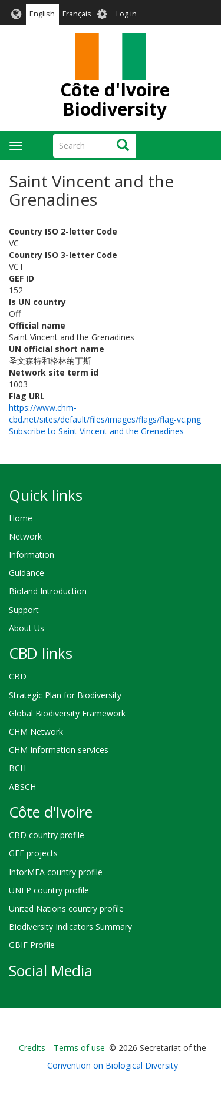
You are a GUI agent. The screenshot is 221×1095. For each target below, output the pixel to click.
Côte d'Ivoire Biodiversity (115, 99)
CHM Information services (58, 749)
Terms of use (79, 1047)
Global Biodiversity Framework (67, 713)
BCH (17, 767)
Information (31, 554)
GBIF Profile (32, 944)
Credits (32, 1047)
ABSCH (22, 786)
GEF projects (33, 853)
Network (25, 536)
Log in (126, 14)
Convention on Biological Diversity (112, 1065)
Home (20, 518)
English (42, 14)
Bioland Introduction (48, 591)
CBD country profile (46, 834)
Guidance (26, 572)
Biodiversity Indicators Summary (70, 926)
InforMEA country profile (56, 872)
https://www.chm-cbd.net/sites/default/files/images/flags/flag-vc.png (105, 413)
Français (76, 14)
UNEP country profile (49, 890)
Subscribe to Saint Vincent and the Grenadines (96, 431)
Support (24, 609)
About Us (26, 628)
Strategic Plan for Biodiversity (65, 695)
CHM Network (36, 731)
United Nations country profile (66, 908)
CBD (18, 676)
